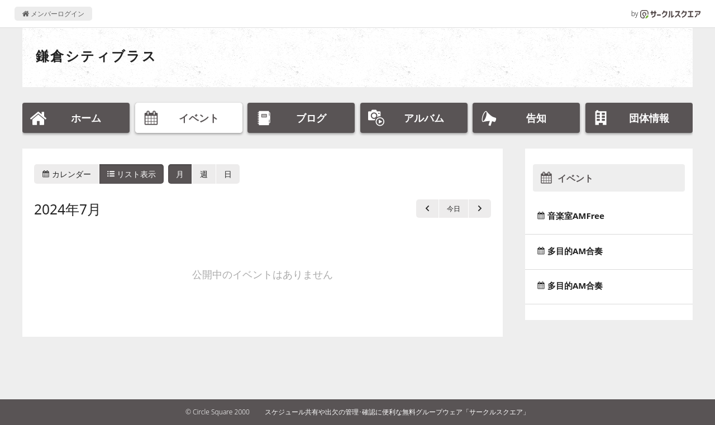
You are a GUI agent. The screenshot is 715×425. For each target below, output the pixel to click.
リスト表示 (131, 174)
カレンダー (66, 174)
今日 (453, 208)
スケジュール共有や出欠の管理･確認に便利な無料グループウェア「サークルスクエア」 (397, 412)
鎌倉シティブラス (96, 55)
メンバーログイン (53, 13)
